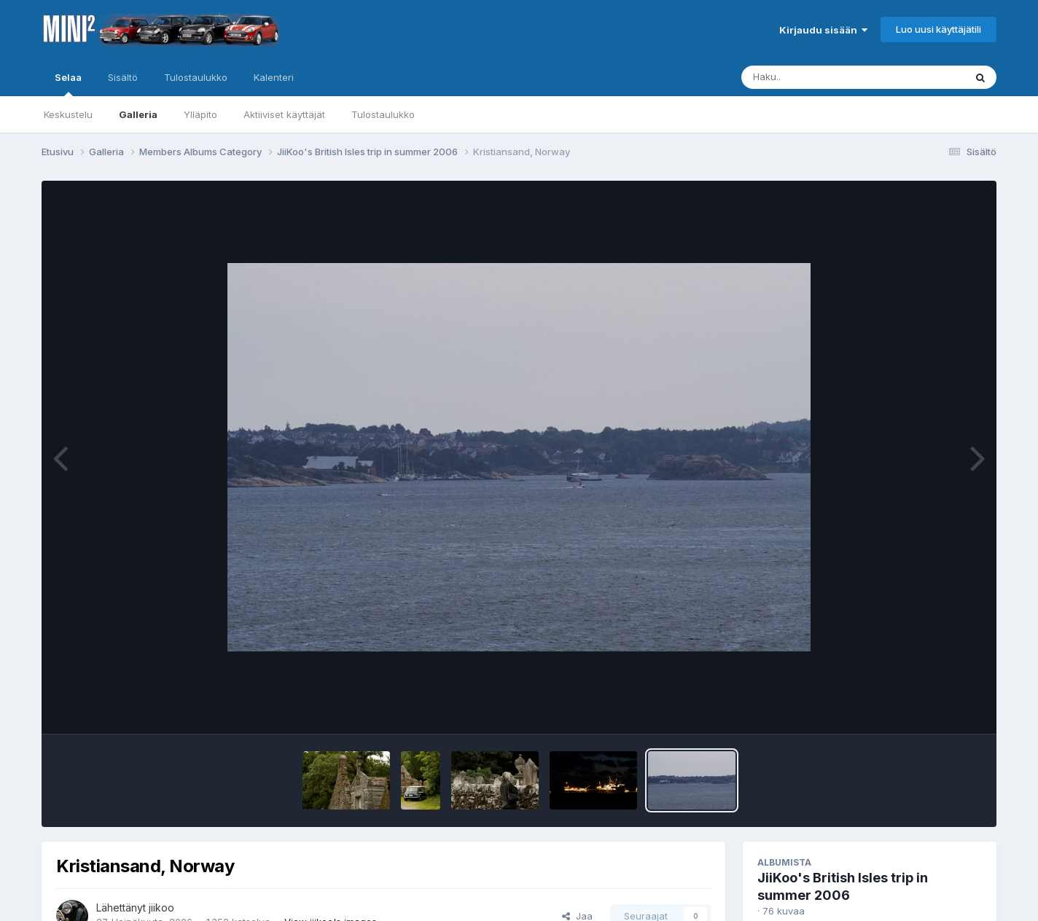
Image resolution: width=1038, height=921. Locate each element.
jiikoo (161, 907)
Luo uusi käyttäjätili (938, 29)
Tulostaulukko (383, 114)
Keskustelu (68, 114)
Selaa (68, 83)
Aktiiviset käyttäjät (284, 114)
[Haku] (825, 77)
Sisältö (123, 77)
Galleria (138, 114)
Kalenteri (274, 77)
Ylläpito (200, 114)
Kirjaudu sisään (823, 30)
